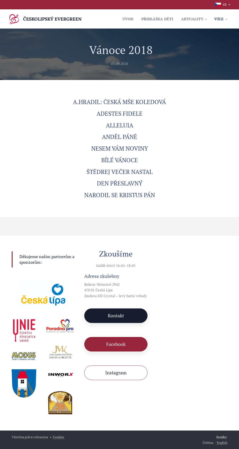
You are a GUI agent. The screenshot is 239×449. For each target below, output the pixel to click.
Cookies (58, 437)
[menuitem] (124, 19)
